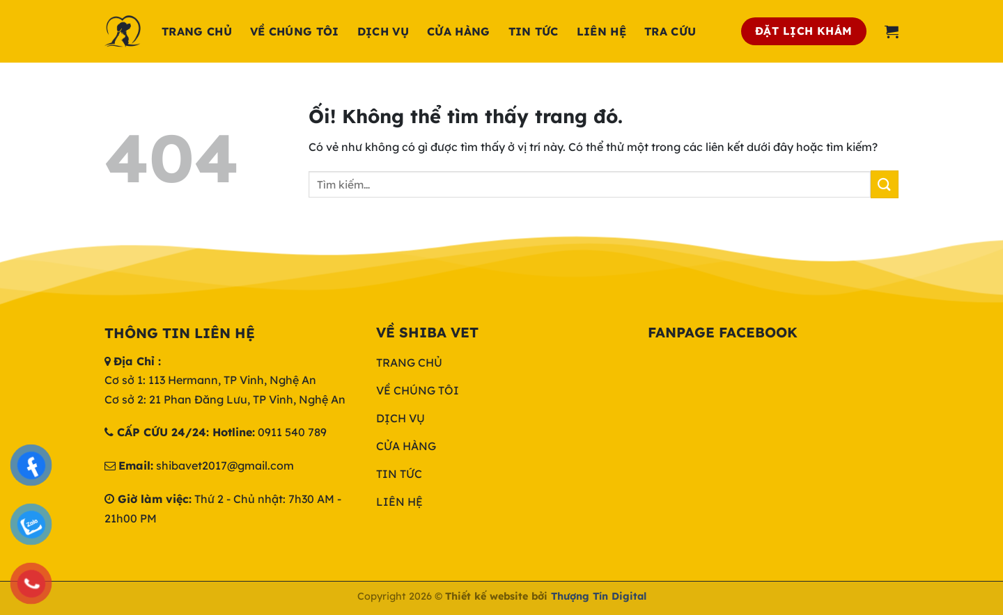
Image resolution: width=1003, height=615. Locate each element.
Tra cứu (670, 31)
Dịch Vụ (383, 31)
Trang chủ (197, 31)
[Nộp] (885, 184)
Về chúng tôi (294, 31)
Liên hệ (601, 31)
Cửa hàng (458, 31)
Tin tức (533, 31)
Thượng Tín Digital (598, 596)
